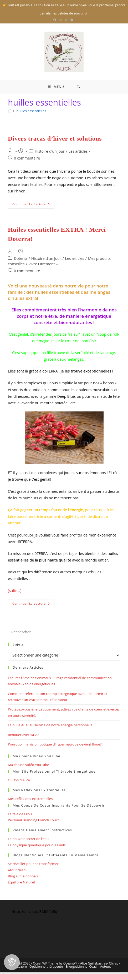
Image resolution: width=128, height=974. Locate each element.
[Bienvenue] (9, 112)
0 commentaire (27, 159)
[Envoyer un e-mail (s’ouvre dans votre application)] (66, 19)
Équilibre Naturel (21, 884)
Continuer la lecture (33, 207)
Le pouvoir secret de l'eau (28, 840)
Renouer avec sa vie (23, 736)
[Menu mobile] (56, 88)
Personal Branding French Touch (34, 821)
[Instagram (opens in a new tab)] (60, 19)
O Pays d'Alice (19, 781)
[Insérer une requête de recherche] (64, 634)
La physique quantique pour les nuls (37, 846)
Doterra (20, 260)
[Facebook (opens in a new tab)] (55, 19)
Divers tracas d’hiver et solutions (55, 140)
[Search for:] (78, 88)
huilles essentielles (31, 112)
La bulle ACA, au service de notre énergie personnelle (50, 726)
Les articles (78, 153)
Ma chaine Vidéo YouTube (28, 766)
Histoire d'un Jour (50, 153)
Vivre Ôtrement (42, 265)
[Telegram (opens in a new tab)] (72, 19)
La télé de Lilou (20, 815)
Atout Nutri (17, 871)
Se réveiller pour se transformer (33, 865)
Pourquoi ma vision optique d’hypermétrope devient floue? (54, 746)
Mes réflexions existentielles (30, 800)
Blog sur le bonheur (23, 878)
